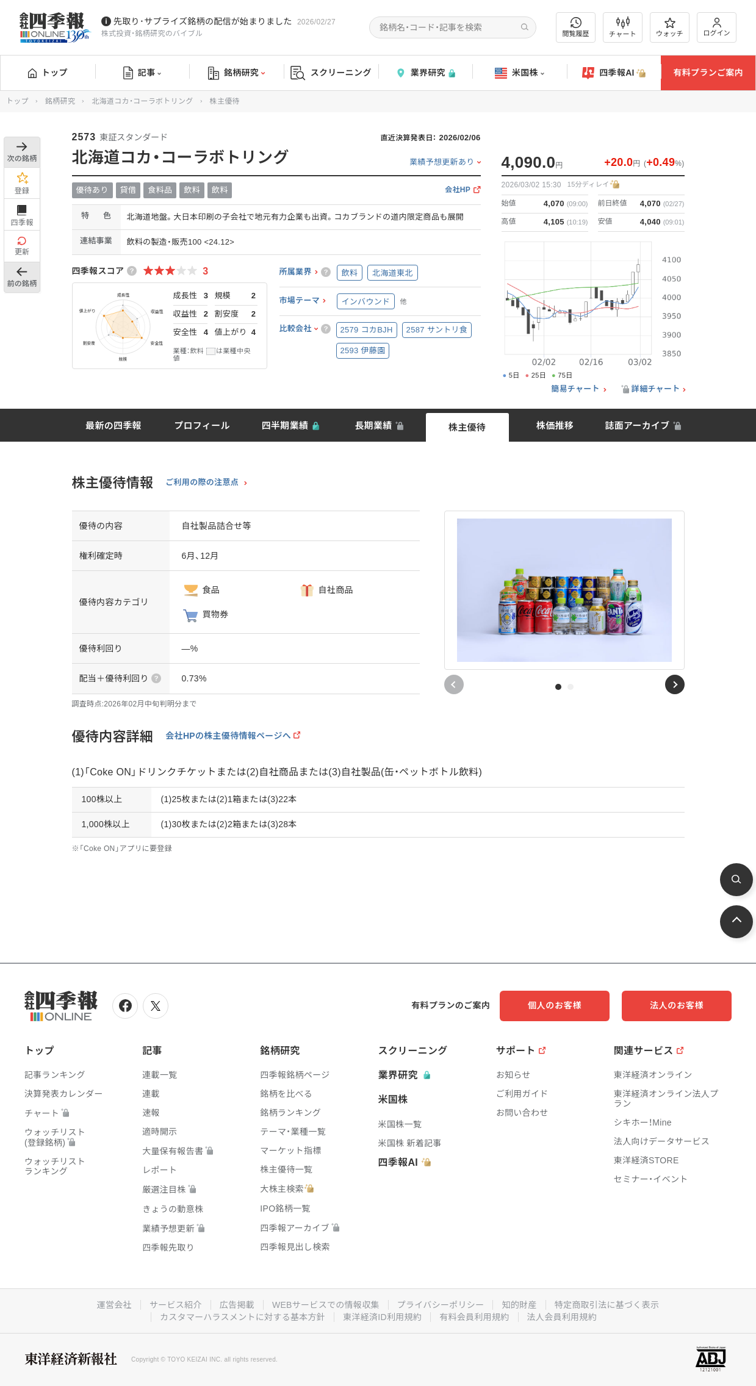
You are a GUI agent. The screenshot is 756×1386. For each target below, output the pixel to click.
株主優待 (467, 427)
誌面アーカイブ (637, 425)
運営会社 (114, 1305)
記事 (142, 73)
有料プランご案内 (708, 72)
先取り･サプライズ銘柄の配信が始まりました (202, 21)
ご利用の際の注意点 (202, 482)
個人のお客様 (554, 1005)
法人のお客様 (677, 1005)
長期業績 (373, 425)
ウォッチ (669, 27)
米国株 (519, 73)
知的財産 (519, 1305)
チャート (622, 27)
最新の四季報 (113, 425)
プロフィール (202, 425)
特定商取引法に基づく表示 (607, 1305)
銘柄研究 (236, 73)
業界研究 (425, 73)
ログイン (717, 27)
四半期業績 (285, 425)
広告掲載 (237, 1305)
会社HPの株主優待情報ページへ (228, 736)
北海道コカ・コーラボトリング (142, 101)
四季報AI (614, 73)
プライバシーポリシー (440, 1305)
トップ (48, 72)
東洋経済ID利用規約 (382, 1317)
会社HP (457, 190)
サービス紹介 (175, 1305)
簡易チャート (575, 389)
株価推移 (555, 425)
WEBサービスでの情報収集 (326, 1305)
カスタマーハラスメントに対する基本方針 (242, 1317)
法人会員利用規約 (562, 1317)
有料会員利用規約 (474, 1317)
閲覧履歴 (576, 27)
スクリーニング (331, 73)
